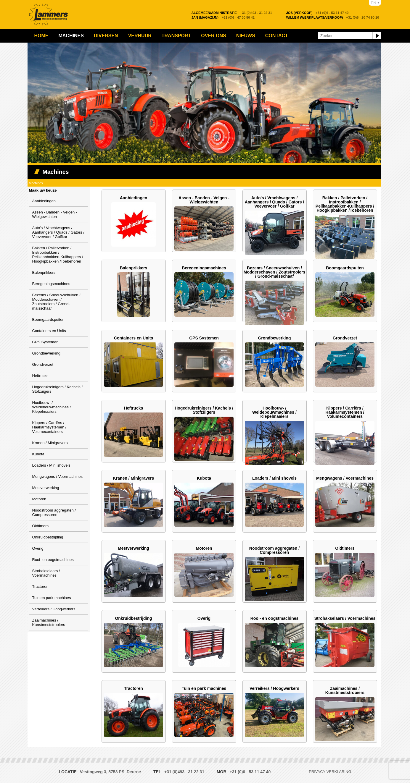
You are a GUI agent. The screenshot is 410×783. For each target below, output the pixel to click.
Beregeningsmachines (51, 284)
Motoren (39, 499)
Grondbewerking (46, 353)
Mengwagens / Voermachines (57, 476)
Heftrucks (40, 375)
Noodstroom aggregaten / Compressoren (54, 512)
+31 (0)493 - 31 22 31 (232, 12)
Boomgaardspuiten (48, 319)
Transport (176, 35)
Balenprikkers (44, 272)
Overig (38, 548)
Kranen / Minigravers (50, 443)
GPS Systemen (45, 342)
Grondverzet (43, 364)
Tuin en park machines (51, 598)
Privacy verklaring (330, 771)
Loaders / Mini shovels (51, 465)
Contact (276, 35)
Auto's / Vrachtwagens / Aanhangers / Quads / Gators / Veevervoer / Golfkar (58, 232)
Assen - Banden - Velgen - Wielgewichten (54, 214)
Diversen (106, 35)
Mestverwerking (45, 488)
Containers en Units (49, 331)
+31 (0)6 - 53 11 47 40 (317, 12)
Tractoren (40, 586)
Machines (71, 35)
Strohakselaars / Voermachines (46, 573)
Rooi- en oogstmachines (53, 559)
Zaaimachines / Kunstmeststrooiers (48, 622)
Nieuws (245, 35)
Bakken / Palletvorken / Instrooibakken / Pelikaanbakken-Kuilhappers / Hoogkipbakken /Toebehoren (57, 254)
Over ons (213, 35)
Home (41, 35)
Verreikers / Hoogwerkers (53, 609)
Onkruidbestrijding (47, 537)
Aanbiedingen (44, 201)
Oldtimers (40, 526)
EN (373, 3)
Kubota (38, 454)
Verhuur (140, 35)
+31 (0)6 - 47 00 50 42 (223, 17)
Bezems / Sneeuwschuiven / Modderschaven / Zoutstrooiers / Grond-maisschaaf (56, 301)
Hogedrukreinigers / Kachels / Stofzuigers (204, 410)
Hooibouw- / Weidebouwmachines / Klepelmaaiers (51, 407)
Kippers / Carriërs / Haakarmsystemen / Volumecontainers (49, 427)
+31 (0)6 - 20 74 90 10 (332, 17)
